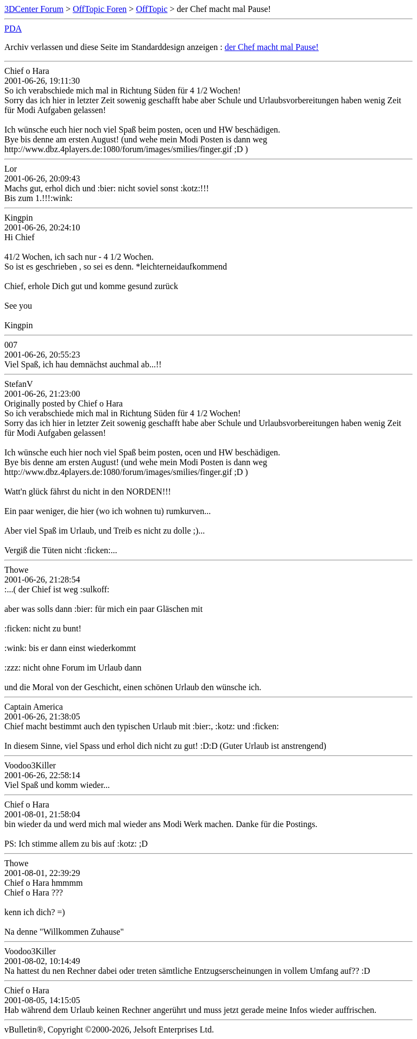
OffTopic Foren (100, 9)
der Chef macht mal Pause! (272, 47)
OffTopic (151, 9)
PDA (13, 28)
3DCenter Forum (34, 9)
